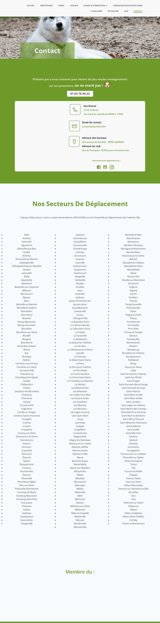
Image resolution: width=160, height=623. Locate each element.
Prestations (46, 5)
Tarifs (61, 5)
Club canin (96, 11)
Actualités (113, 11)
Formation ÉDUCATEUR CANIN (128, 5)
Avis (126, 11)
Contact (138, 11)
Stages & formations (96, 5)
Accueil (31, 5)
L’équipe (74, 5)
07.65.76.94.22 (90, 110)
